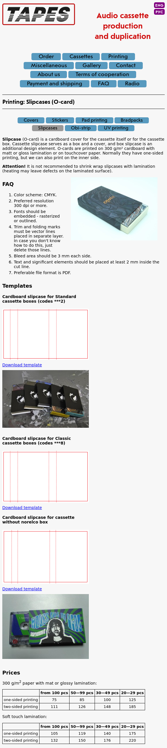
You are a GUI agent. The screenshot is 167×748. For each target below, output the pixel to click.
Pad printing (94, 120)
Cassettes (81, 56)
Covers (31, 120)
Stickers (60, 120)
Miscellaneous (49, 65)
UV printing (116, 128)
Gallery (91, 65)
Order (46, 56)
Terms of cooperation (102, 74)
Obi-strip (81, 128)
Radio (132, 83)
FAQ (103, 83)
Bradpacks (132, 120)
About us (48, 74)
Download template (22, 365)
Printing (118, 56)
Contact (126, 65)
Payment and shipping (54, 83)
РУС (159, 12)
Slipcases (47, 128)
